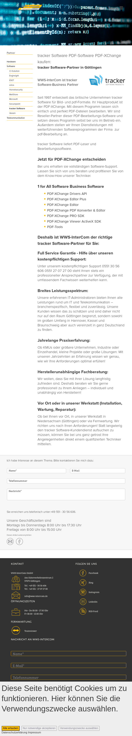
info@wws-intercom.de (36, 596)
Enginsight (14, 75)
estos (11, 85)
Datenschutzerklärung (14, 732)
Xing (91, 582)
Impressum (34, 732)
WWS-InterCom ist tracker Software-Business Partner (58, 82)
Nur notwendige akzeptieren (39, 728)
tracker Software (17, 108)
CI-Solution (14, 71)
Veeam (12, 113)
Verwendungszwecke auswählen (79, 728)
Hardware (11, 61)
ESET (11, 80)
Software (11, 66)
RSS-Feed (93, 611)
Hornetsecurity (16, 89)
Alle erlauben (10, 728)
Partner (11, 52)
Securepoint (14, 104)
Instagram (94, 592)
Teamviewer (30, 630)
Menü (116, 8)
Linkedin (93, 601)
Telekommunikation (16, 118)
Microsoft (13, 99)
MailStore (13, 94)
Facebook (93, 572)
